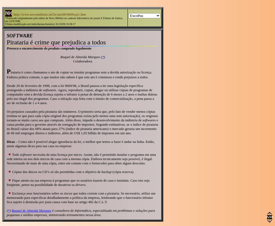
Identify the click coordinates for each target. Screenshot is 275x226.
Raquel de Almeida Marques (31, 211)
